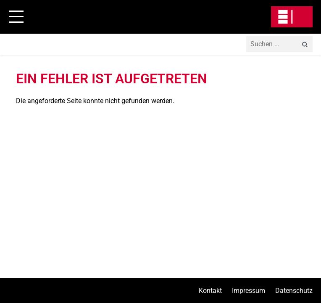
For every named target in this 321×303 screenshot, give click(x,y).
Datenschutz (294, 291)
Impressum (248, 291)
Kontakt (210, 291)
